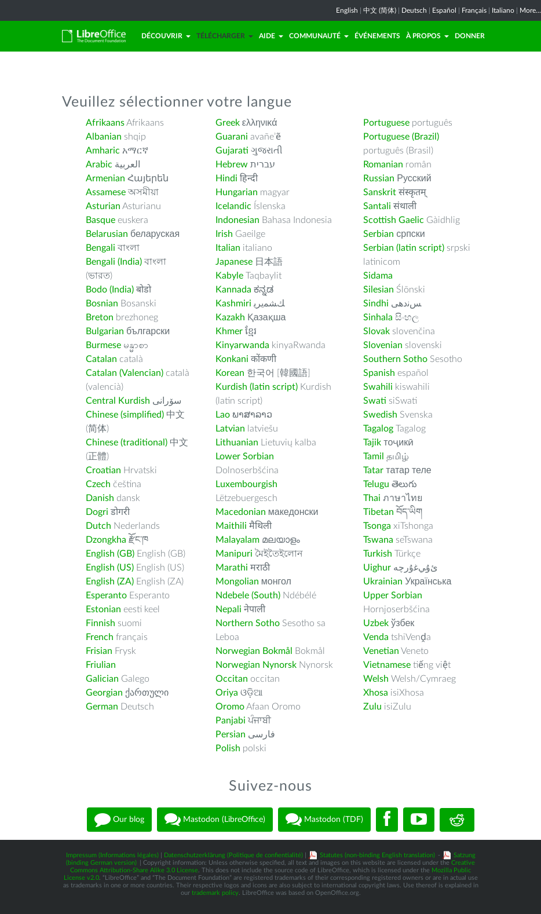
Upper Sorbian (392, 595)
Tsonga (377, 526)
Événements (377, 35)
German (102, 706)
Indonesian (237, 220)
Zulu (372, 706)
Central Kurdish (118, 400)
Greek (227, 122)
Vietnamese (387, 665)
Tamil (373, 456)
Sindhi (376, 303)
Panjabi (230, 720)
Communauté (319, 35)
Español (444, 10)
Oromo (229, 706)
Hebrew (231, 164)
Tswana (378, 539)
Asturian (103, 206)
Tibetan (378, 512)
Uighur (377, 567)
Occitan (231, 678)
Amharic (103, 150)
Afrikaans (105, 122)
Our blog (119, 819)
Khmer (229, 331)
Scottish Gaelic (393, 220)
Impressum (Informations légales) (112, 855)
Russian (378, 178)
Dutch (98, 526)
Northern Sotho (247, 623)
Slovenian (383, 345)
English (347, 10)
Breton (100, 317)
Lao (222, 414)
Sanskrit (379, 192)
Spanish (379, 373)
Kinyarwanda (242, 345)
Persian (230, 734)
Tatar (373, 470)
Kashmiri (233, 303)
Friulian (101, 665)
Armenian (105, 178)
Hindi (226, 178)
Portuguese (386, 122)
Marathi (231, 567)
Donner (470, 35)
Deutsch (414, 10)
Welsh (376, 678)
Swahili (379, 387)
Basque (100, 220)
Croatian (103, 470)
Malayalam (237, 539)
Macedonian (240, 512)
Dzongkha (106, 539)
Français (474, 10)
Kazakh (230, 317)
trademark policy (215, 893)
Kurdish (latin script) (256, 387)
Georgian (104, 692)
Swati (374, 400)
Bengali (100, 248)
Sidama (378, 275)
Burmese (103, 345)
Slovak (376, 331)
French (100, 637)
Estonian (103, 609)
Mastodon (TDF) (324, 819)
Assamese (106, 192)
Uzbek (376, 623)
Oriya (226, 692)
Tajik (372, 442)
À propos (427, 35)
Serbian (378, 234)
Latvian (230, 428)
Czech (98, 484)
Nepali (228, 609)
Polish (227, 748)
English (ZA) (110, 581)
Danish (100, 498)
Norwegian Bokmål (254, 651)
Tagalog (378, 428)
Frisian (99, 651)
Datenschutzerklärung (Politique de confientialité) (233, 855)
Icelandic (233, 206)
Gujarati (231, 150)
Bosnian (102, 303)
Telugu (376, 484)
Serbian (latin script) (403, 248)
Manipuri (234, 553)
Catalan (101, 359)
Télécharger (224, 35)
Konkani (231, 359)
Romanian (383, 164)
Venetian (381, 651)
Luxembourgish (246, 484)
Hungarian (236, 192)
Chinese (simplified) (125, 414)
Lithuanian (236, 442)
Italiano (503, 10)
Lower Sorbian (244, 456)
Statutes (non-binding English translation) (377, 855)
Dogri (97, 512)
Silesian (378, 289)
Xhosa (375, 692)
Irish (224, 234)
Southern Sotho (395, 359)
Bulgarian (105, 331)
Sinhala (378, 317)
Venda (376, 637)
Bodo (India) (110, 289)
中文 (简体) (379, 10)
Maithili (231, 526)
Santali (377, 206)
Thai (372, 498)
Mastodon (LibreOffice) (215, 819)
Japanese (234, 261)
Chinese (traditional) (126, 442)
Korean (229, 373)
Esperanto (106, 595)
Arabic (99, 164)
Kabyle (229, 275)
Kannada (233, 289)
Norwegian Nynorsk (256, 665)
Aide (271, 35)
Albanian (104, 136)
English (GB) (110, 553)
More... (530, 10)
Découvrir (166, 35)
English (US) (110, 567)
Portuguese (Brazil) (401, 136)
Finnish (100, 623)
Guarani (231, 136)
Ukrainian (383, 581)
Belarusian (107, 234)
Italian (227, 248)
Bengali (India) (114, 261)
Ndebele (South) (247, 595)
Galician (102, 678)
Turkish (377, 553)
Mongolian (237, 581)
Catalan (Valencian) (124, 373)
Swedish (380, 414)
